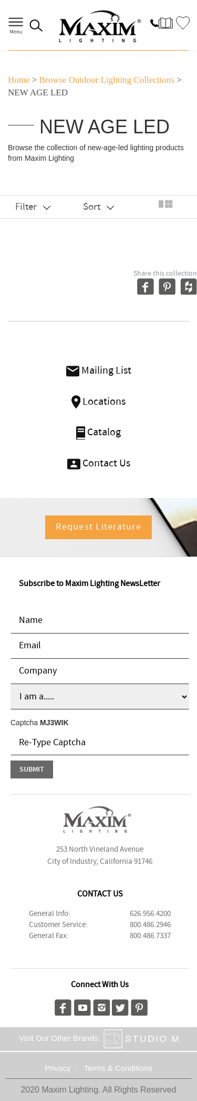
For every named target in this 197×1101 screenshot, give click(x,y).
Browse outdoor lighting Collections (106, 80)
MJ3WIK (54, 722)
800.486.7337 (150, 936)
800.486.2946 (150, 925)
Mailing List (98, 371)
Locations (98, 402)
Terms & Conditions (118, 1068)
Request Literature (98, 527)
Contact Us (98, 463)
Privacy (57, 1068)
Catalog (98, 432)
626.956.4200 (150, 914)
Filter (32, 206)
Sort (98, 206)
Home (19, 80)
